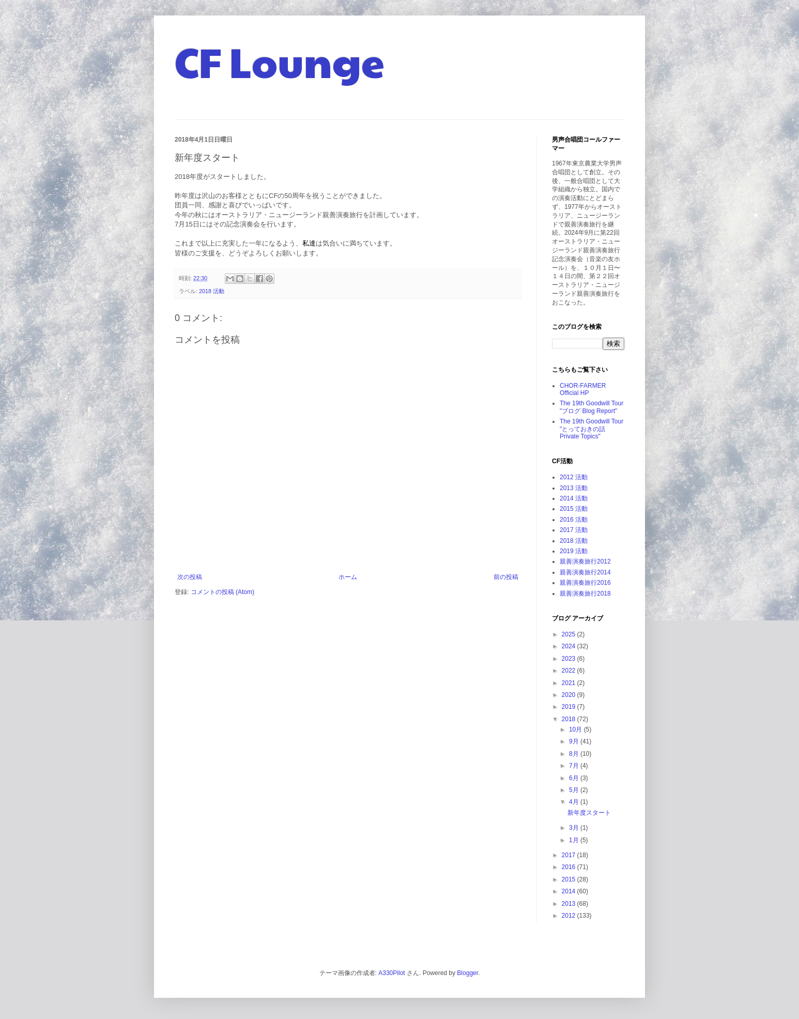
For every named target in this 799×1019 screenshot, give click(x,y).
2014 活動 (574, 498)
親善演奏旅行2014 (585, 572)
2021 (569, 683)
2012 (569, 915)
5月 (574, 790)
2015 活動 (574, 508)
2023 (569, 658)
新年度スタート (589, 812)
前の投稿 (506, 577)
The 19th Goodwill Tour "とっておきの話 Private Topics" (591, 429)
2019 (569, 706)
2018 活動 (211, 291)
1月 (574, 840)
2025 (569, 634)
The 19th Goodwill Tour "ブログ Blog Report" (591, 407)
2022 (569, 670)
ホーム (348, 577)
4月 (574, 801)
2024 (569, 646)
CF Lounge (280, 61)
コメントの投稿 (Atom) (222, 592)
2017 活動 (574, 530)
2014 (569, 891)
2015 (569, 879)
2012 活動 (574, 477)
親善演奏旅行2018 (585, 593)
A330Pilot (391, 973)
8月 (574, 753)
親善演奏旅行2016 (585, 582)
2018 (569, 719)
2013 (569, 903)
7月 (574, 765)
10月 (576, 729)
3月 (574, 827)
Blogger (467, 973)
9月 (574, 741)
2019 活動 (574, 551)
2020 (569, 694)
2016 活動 (574, 519)
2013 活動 (574, 488)
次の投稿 (189, 577)
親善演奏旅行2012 (585, 561)
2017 (569, 855)
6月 (574, 778)
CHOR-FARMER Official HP (583, 389)
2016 (569, 867)
